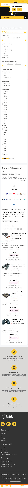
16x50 (4, 114)
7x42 (4, 123)
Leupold (5, 55)
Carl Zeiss (5, 48)
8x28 (4, 139)
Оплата (2, 447)
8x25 (4, 136)
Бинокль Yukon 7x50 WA (18, 264)
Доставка (3, 449)
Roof (4, 75)
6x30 (4, 121)
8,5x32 (4, 127)
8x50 (4, 148)
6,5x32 (4, 120)
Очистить (13, 158)
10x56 (4, 109)
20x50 (4, 116)
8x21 (4, 134)
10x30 (4, 98)
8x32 (4, 143)
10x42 (4, 104)
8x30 (4, 141)
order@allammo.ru (5, 463)
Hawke (4, 51)
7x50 (4, 125)
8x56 (4, 152)
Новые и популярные (8, 229)
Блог (2, 436)
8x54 (4, 150)
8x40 (4, 145)
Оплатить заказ (23, 1)
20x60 (4, 118)
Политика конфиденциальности (9, 454)
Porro (4, 73)
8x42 (4, 146)
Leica (4, 53)
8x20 (4, 132)
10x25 (4, 95)
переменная (6, 83)
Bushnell (5, 46)
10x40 (4, 102)
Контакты (3, 440)
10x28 (4, 96)
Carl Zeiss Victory (7, 50)
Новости (3, 435)
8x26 (4, 138)
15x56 (4, 113)
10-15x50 (5, 91)
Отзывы (3, 438)
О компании (4, 433)
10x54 (4, 107)
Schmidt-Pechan (6, 77)
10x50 (4, 105)
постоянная (6, 85)
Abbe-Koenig (6, 72)
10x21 (4, 93)
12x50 (4, 111)
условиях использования (15, 481)
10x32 (4, 100)
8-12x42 (5, 129)
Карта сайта (4, 450)
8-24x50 (5, 130)
